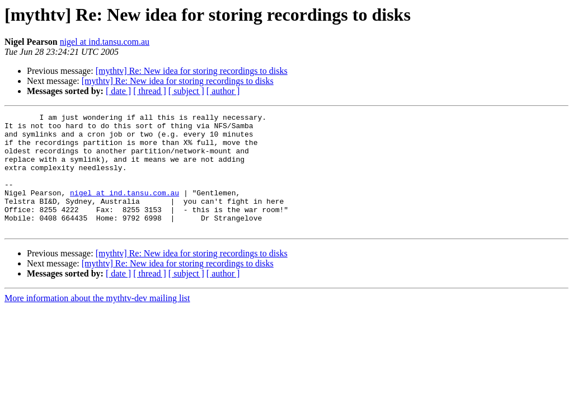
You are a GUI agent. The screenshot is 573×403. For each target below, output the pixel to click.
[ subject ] (186, 91)
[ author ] (223, 91)
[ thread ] (149, 91)
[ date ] (118, 91)
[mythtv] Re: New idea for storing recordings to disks (192, 71)
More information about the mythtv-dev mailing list (97, 321)
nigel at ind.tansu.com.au (104, 41)
